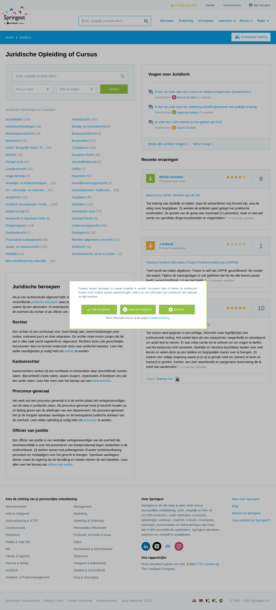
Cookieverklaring (159, 317)
